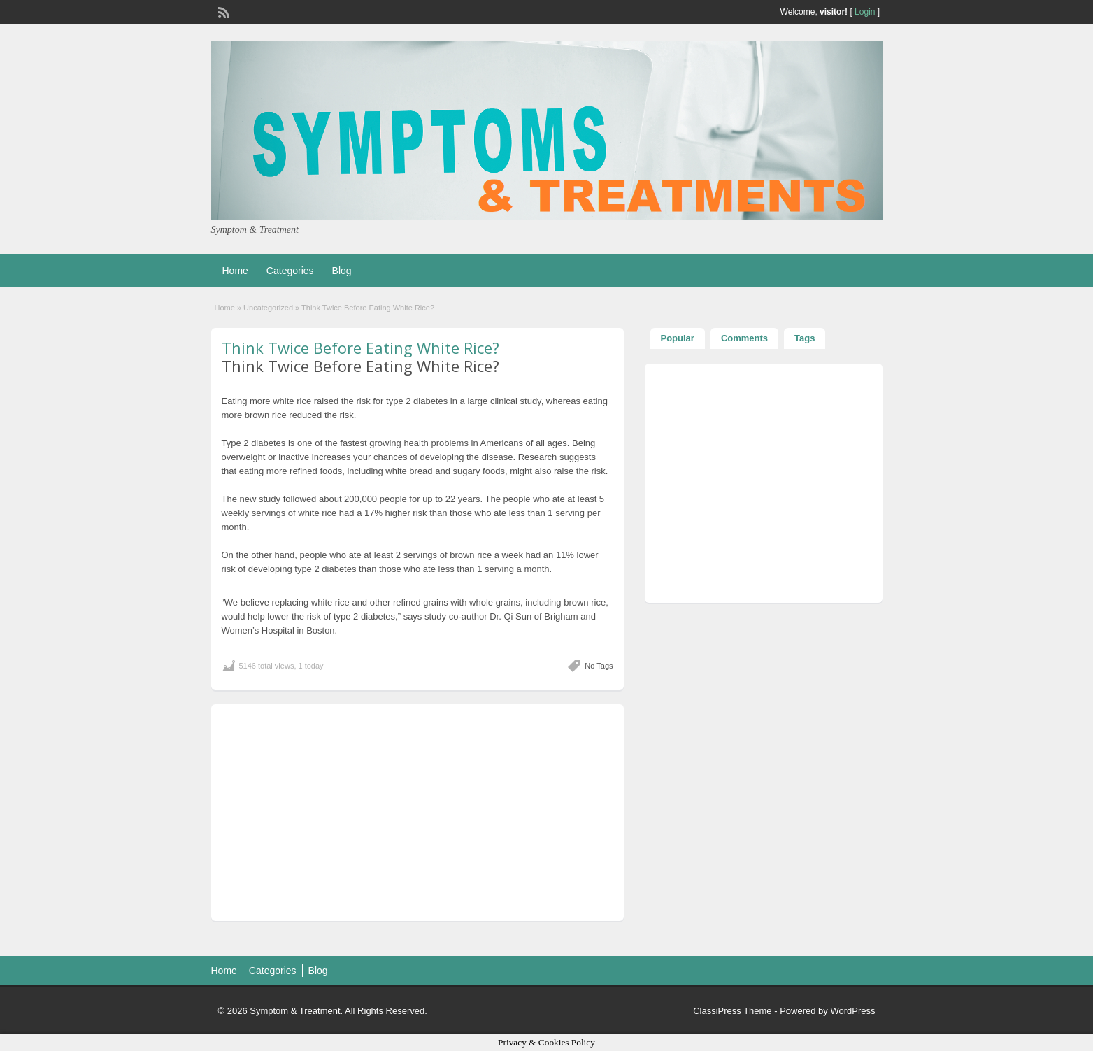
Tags (804, 338)
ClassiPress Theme (732, 1011)
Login (865, 12)
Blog (342, 270)
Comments (744, 338)
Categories (290, 270)
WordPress (852, 1011)
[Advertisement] (417, 812)
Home (235, 270)
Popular (677, 338)
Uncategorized (268, 307)
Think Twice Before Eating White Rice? (360, 347)
